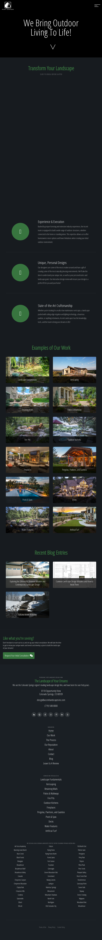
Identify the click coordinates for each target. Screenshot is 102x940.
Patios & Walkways (51, 793)
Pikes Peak (82, 865)
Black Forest (20, 857)
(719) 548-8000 (51, 706)
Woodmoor (81, 906)
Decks (51, 821)
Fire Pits (51, 798)
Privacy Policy (51, 927)
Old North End (81, 846)
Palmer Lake (81, 850)
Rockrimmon (82, 880)
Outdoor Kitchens (51, 802)
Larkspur (51, 883)
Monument (51, 891)
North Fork (51, 898)
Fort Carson (51, 861)
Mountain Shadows (51, 895)
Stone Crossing (81, 895)
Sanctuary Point (81, 883)
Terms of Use (42, 927)
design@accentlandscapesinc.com (51, 700)
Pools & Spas (51, 816)
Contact (51, 754)
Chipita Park (20, 887)
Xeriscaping (51, 784)
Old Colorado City (51, 906)
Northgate (51, 902)
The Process (51, 740)
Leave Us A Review (51, 763)
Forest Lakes (51, 857)
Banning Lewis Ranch (20, 850)
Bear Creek (20, 853)
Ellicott (20, 906)
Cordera (20, 895)
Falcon (51, 846)
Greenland (51, 876)
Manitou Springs (51, 887)
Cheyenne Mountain (20, 883)
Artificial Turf (51, 830)
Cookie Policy (61, 927)
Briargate (20, 861)
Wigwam (81, 898)
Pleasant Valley (81, 872)
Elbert (20, 902)
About (51, 749)
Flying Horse (51, 850)
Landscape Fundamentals (51, 779)
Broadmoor (20, 865)
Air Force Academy (20, 846)
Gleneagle (51, 868)
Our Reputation (51, 744)
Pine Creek (81, 868)
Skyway (82, 891)
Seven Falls (81, 887)
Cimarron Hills (20, 891)
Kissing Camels (51, 880)
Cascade (20, 876)
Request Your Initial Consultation (19, 655)
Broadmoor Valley (20, 872)
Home (51, 730)
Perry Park (82, 857)
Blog (51, 758)
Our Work (51, 735)
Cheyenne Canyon (20, 880)
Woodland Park (81, 902)
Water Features (51, 826)
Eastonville (20, 898)
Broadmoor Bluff (20, 868)
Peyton (82, 861)
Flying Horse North (51, 853)
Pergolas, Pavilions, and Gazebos (51, 812)
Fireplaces (51, 807)
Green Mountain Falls (51, 872)
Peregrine (82, 853)
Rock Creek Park (82, 876)
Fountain (51, 865)
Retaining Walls (51, 788)
